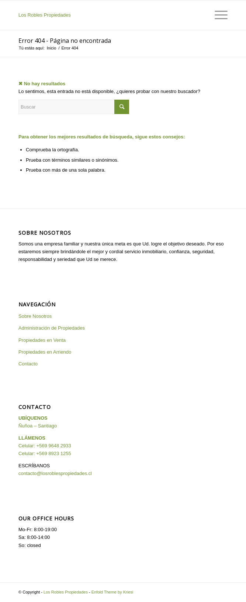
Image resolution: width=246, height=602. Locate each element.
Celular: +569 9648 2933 (44, 445)
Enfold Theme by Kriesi (112, 592)
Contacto (28, 364)
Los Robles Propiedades (44, 15)
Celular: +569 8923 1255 (44, 453)
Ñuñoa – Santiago (37, 426)
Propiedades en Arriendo (44, 352)
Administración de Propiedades (51, 328)
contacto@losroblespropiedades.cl (55, 473)
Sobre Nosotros (35, 316)
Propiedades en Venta (42, 340)
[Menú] (217, 15)
